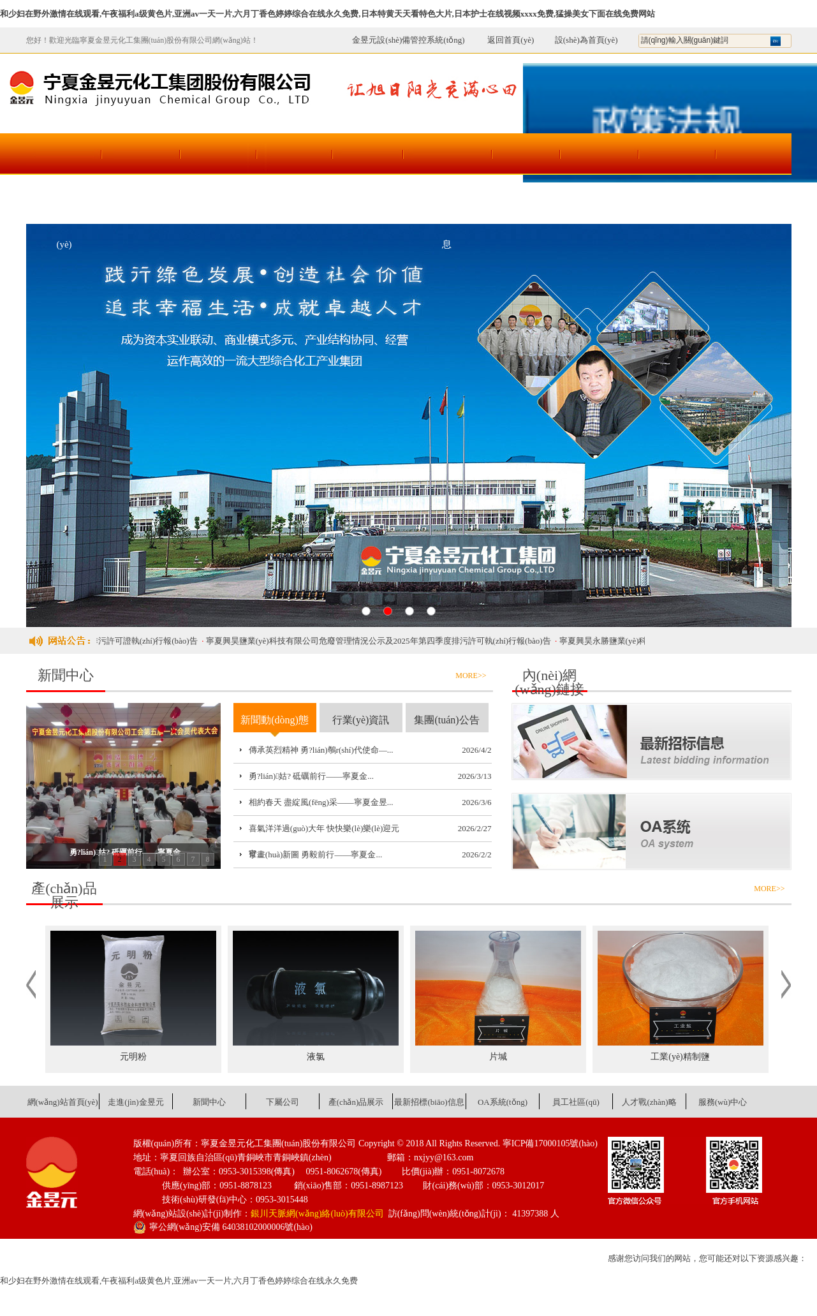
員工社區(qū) (600, 203)
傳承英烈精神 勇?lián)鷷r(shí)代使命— (318, 750)
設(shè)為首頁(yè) (586, 40)
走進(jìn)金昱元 (140, 203)
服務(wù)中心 (753, 203)
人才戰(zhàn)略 (676, 203)
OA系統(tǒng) (523, 203)
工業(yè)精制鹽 (680, 1056)
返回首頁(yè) (503, 40)
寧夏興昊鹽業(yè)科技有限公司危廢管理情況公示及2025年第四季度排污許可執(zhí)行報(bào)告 (386, 641)
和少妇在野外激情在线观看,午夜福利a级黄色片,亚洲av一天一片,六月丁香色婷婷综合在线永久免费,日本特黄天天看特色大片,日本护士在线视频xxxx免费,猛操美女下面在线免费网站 (327, 13)
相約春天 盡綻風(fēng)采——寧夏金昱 (318, 802)
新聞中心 (217, 203)
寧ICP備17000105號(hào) (550, 1143)
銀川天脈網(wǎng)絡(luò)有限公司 (317, 1213)
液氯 (316, 1056)
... (390, 750)
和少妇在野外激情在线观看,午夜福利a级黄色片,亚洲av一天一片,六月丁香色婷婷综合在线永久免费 (179, 1280)
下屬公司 (294, 203)
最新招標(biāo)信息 (446, 211)
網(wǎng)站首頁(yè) (64, 211)
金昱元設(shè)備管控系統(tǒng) (408, 40)
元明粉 (133, 1056)
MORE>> (470, 675)
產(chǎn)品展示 (370, 203)
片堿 (498, 1056)
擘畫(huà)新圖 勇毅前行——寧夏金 (312, 854)
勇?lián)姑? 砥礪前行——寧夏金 (308, 776)
